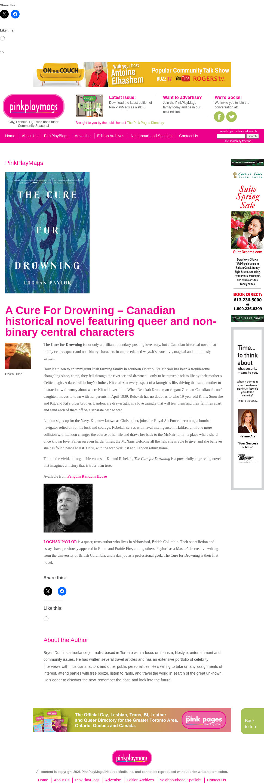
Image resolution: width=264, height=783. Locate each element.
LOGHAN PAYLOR (60, 542)
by (244, 141)
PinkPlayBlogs (56, 136)
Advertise (83, 136)
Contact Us (188, 136)
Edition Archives (110, 136)
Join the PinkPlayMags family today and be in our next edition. (181, 107)
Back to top (250, 723)
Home (10, 136)
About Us (30, 136)
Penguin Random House (87, 476)
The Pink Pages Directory (145, 123)
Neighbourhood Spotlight (152, 136)
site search (231, 141)
